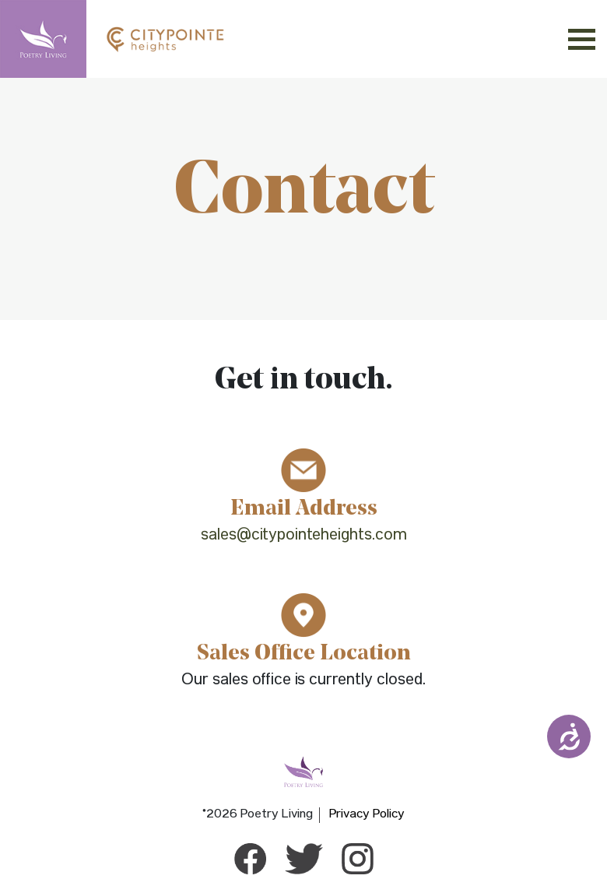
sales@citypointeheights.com (304, 537)
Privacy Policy (367, 815)
